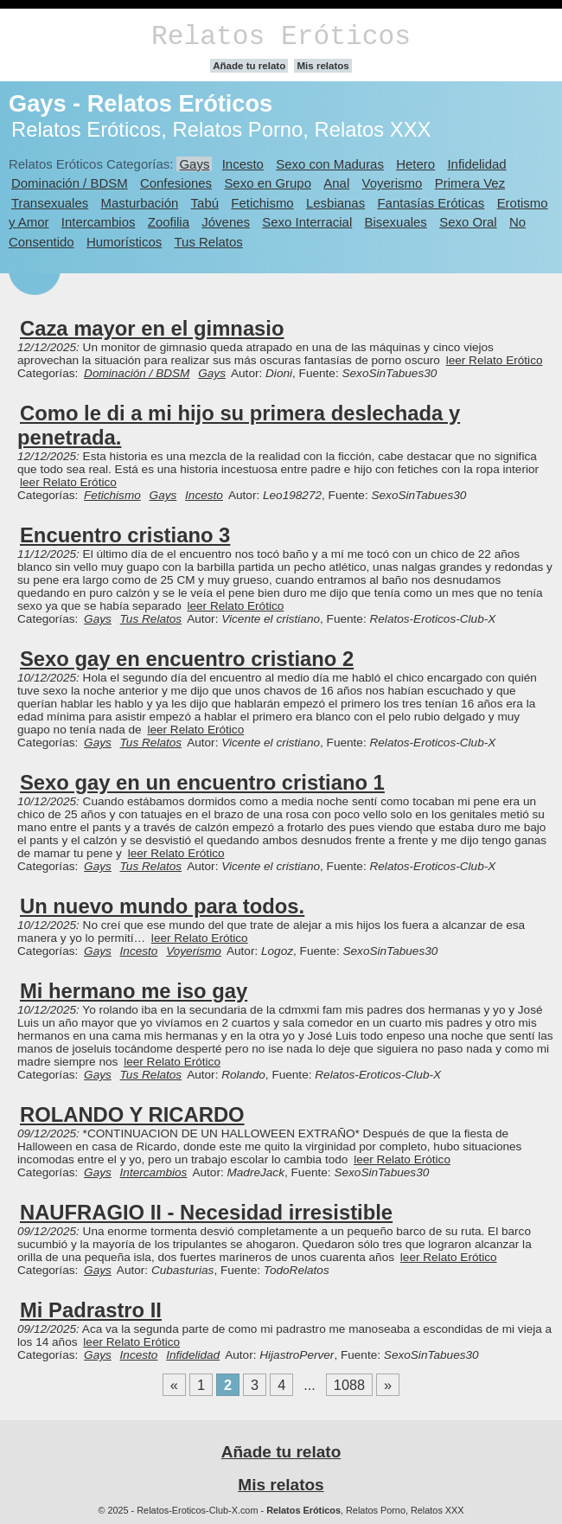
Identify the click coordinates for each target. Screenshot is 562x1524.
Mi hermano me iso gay (133, 990)
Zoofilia (168, 222)
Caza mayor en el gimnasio (152, 328)
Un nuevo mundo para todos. (162, 906)
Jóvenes (225, 222)
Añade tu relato (249, 66)
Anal (336, 183)
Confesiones (176, 183)
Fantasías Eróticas (430, 202)
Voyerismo (392, 183)
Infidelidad (476, 164)
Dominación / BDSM (69, 183)
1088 (349, 1385)
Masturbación (140, 202)
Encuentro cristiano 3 (125, 535)
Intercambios (98, 222)
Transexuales (49, 202)
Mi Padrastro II (91, 1310)
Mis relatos (322, 66)
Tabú (205, 202)
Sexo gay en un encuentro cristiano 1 (202, 782)
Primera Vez (470, 183)
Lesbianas (335, 202)
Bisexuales (396, 222)
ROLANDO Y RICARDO (132, 1114)
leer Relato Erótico (494, 360)
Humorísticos (124, 241)
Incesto (243, 164)
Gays (194, 164)
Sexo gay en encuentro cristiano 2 (187, 658)
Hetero (415, 164)
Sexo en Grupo (267, 183)
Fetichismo (262, 202)
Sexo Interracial (307, 222)
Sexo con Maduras (330, 164)
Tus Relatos (209, 241)
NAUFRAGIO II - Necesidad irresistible (206, 1212)
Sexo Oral (468, 222)
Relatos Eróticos (281, 37)
